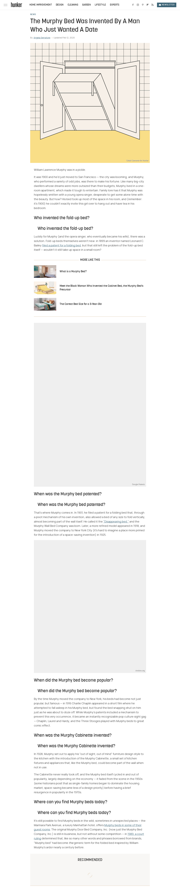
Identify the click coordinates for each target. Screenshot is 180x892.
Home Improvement (40, 5)
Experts (114, 5)
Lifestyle (100, 5)
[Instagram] (138, 4)
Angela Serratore (42, 38)
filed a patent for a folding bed (61, 245)
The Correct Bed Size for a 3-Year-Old (81, 304)
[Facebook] (133, 4)
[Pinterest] (143, 4)
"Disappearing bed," (116, 521)
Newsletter (166, 5)
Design (60, 5)
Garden (86, 5)
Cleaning (73, 5)
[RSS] (153, 4)
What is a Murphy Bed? (73, 271)
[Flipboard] (148, 4)
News (33, 15)
